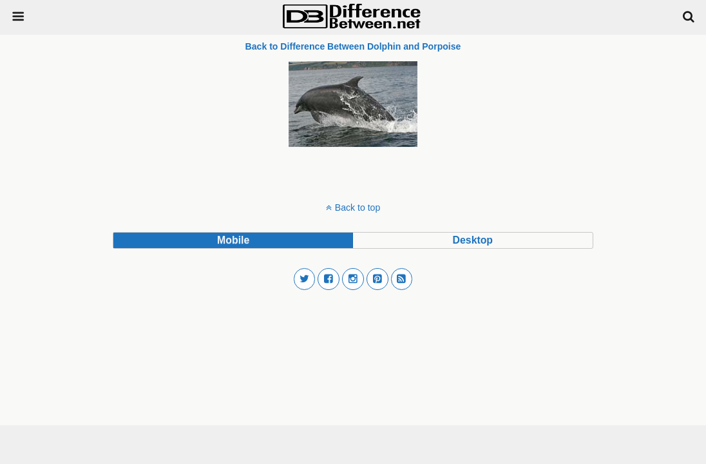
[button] (305, 279)
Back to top (357, 207)
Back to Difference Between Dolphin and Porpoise (353, 46)
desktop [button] (473, 240)
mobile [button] (233, 240)
